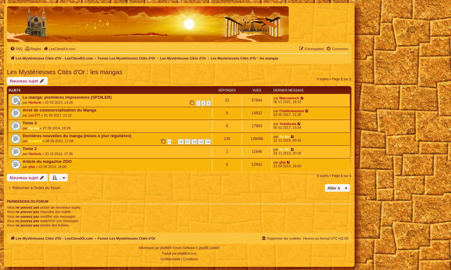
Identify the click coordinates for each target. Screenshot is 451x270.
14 (207, 142)
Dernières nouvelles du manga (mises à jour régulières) (77, 135)
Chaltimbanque (291, 111)
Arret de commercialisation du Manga (59, 110)
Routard (35, 141)
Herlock (35, 102)
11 (187, 142)
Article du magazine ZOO (47, 161)
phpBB (164, 248)
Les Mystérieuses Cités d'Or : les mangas (64, 72)
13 (200, 142)
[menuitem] (16, 49)
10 (180, 142)
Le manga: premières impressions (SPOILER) (67, 97)
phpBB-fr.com (187, 253)
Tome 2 (30, 148)
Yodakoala (287, 124)
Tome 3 (30, 123)
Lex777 (34, 115)
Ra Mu (34, 128)
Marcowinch (289, 98)
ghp (32, 167)
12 (194, 142)
